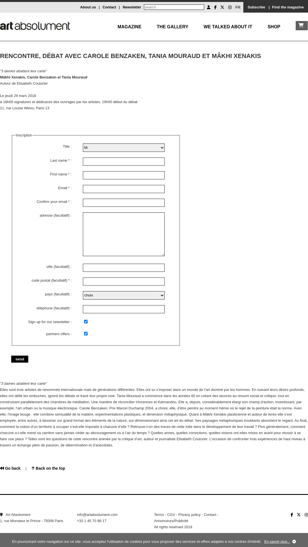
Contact (109, 7)
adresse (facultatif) (55, 215)
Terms (159, 515)
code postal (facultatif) (49, 280)
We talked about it (228, 26)
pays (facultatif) (57, 294)
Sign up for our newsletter (49, 322)
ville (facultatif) (58, 267)
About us (88, 7)
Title (66, 146)
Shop (274, 26)
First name (58, 174)
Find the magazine (288, 7)
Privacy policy (189, 515)
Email (62, 188)
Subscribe (256, 7)
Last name (58, 160)
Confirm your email (52, 202)
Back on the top (48, 468)
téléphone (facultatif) (53, 308)
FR (238, 7)
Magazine (129, 26)
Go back (10, 468)
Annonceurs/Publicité (171, 521)
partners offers (58, 334)
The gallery (172, 26)
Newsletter (132, 7)
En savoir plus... (277, 541)
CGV (171, 515)
